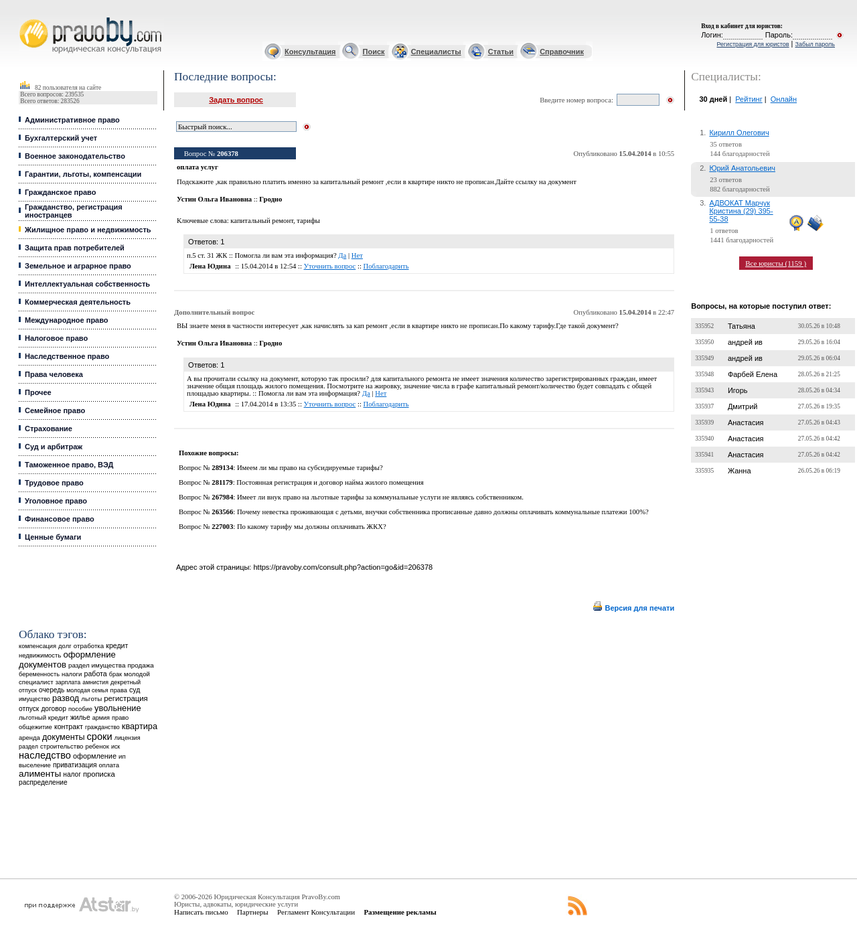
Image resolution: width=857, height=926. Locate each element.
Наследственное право (67, 356)
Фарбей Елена (752, 374)
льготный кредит (43, 717)
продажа (140, 665)
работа (95, 674)
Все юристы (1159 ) (775, 263)
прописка (99, 774)
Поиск (374, 52)
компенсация (37, 646)
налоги (72, 674)
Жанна (739, 471)
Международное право (66, 320)
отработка (89, 645)
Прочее (38, 392)
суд (134, 690)
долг (65, 645)
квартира (139, 726)
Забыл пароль (815, 44)
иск (115, 746)
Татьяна (741, 326)
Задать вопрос (236, 100)
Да (342, 255)
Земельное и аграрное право (78, 266)
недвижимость (40, 655)
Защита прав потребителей (75, 248)
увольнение (117, 708)
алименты (40, 774)
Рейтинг (748, 99)
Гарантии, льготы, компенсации (83, 174)
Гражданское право (60, 192)
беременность (39, 674)
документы (63, 737)
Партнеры (252, 912)
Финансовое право (59, 519)
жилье (80, 717)
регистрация (125, 698)
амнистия (95, 682)
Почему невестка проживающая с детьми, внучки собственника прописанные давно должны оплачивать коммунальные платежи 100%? (443, 512)
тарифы (308, 220)
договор (53, 708)
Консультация (310, 52)
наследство (45, 755)
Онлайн (784, 99)
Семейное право (55, 410)
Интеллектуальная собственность (87, 284)
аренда (29, 737)
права (118, 690)
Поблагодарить (386, 266)
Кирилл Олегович (739, 133)
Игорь (738, 390)
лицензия (127, 738)
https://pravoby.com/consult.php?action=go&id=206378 (343, 567)
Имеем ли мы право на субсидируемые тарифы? (310, 467)
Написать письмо (201, 912)
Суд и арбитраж (53, 447)
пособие (80, 709)
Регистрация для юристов (752, 44)
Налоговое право (56, 338)
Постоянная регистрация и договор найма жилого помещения (329, 482)
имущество (34, 699)
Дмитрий (743, 406)
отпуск (29, 708)
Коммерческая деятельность (78, 302)
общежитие (35, 726)
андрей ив (745, 342)
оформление (94, 756)
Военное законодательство (75, 156)
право (120, 717)
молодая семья (87, 690)
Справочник (562, 52)
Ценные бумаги (53, 537)
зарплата (68, 682)
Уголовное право (56, 501)
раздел (28, 746)
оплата (109, 765)
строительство (61, 746)
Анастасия (746, 422)
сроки (99, 736)
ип (122, 756)
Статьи (501, 52)
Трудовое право (54, 483)
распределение (43, 782)
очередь (51, 690)
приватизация (75, 765)
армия (101, 717)
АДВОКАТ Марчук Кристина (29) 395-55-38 (741, 211)
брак (115, 674)
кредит (117, 645)
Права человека (54, 374)
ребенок (97, 746)
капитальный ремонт (261, 220)
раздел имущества (96, 665)
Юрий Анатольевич (742, 168)
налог (72, 774)
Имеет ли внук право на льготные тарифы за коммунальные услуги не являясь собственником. (380, 497)
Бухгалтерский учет (61, 138)
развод (65, 698)
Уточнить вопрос (330, 266)
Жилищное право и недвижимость (88, 230)
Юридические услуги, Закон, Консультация (25, 17)
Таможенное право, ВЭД (69, 465)
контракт (68, 726)
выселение (35, 765)
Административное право (72, 120)
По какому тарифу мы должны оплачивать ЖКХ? (311, 526)
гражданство (102, 727)
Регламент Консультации (316, 912)
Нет (357, 255)
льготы (91, 698)
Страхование (48, 429)
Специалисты (436, 52)
